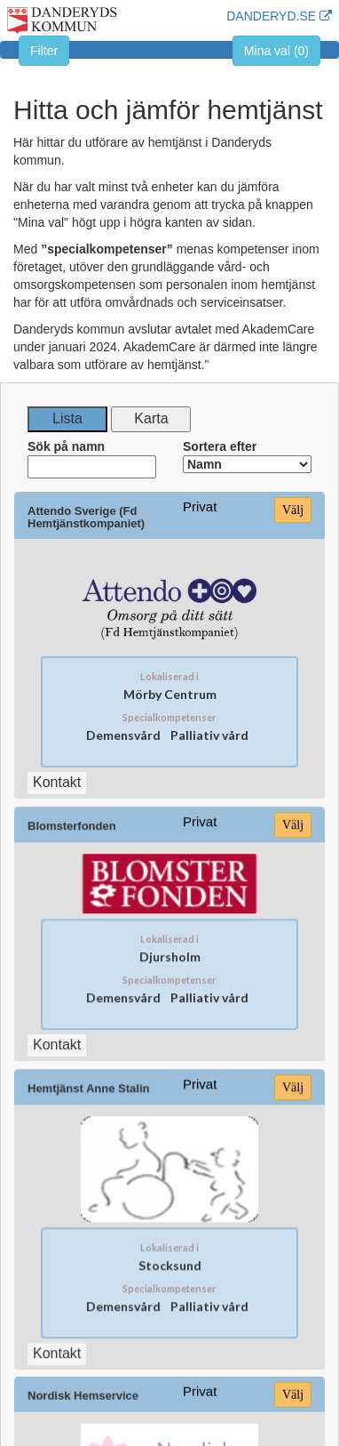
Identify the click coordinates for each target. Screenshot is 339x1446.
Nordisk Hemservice (83, 1367)
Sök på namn (92, 458)
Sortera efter (247, 456)
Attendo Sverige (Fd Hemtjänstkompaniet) (86, 517)
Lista (67, 418)
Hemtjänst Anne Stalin (89, 1074)
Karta (151, 418)
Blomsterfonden (72, 816)
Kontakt (58, 1032)
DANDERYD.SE (279, 16)
